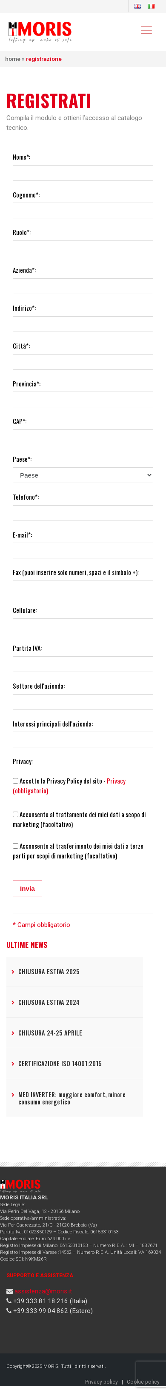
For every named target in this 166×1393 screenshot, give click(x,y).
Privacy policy (101, 1382)
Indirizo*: (24, 307)
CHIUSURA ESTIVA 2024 (49, 1002)
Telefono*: (26, 496)
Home (12, 58)
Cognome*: (26, 194)
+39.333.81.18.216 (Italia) (49, 1301)
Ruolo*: (22, 232)
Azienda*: (24, 270)
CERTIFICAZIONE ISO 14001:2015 (60, 1063)
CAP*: (19, 421)
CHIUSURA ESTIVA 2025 (49, 971)
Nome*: (21, 156)
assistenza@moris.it (43, 1291)
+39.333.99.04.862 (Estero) (52, 1311)
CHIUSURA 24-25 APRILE (50, 1032)
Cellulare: (25, 610)
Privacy (116, 780)
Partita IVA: (27, 647)
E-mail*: (22, 534)
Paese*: (22, 458)
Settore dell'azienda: (39, 685)
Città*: (21, 345)
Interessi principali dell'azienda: (53, 723)
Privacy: (23, 761)
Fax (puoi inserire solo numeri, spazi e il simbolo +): (76, 572)
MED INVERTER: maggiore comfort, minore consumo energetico (72, 1098)
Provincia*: (26, 383)
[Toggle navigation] (146, 29)
